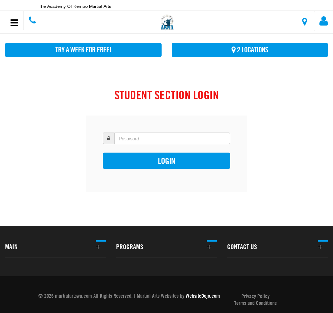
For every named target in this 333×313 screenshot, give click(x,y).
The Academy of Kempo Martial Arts (75, 6)
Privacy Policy (255, 296)
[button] (167, 23)
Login (166, 160)
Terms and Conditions (255, 302)
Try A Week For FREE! (83, 49)
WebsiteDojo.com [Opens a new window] (203, 295)
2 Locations (250, 49)
